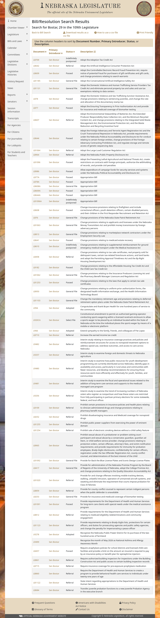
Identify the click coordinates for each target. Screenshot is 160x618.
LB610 (36, 246)
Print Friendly (145, 32)
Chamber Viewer (18, 27)
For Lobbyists (14, 145)
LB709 (36, 59)
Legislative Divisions (18, 63)
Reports (18, 94)
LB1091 (36, 504)
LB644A (36, 195)
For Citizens (13, 131)
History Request (16, 81)
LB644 (36, 138)
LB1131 (36, 88)
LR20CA (36, 320)
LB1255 (36, 424)
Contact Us (83, 609)
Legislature (18, 34)
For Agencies (14, 125)
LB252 (36, 416)
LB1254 (36, 430)
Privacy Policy (127, 602)
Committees (18, 54)
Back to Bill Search (41, 32)
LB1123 (36, 525)
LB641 (36, 240)
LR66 (35, 330)
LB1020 (36, 480)
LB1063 (36, 225)
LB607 (36, 120)
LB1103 (36, 300)
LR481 (36, 383)
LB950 (36, 291)
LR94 (35, 308)
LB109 (36, 407)
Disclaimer (126, 609)
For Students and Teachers (16, 154)
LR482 (36, 344)
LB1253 (36, 282)
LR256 (36, 395)
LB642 (36, 65)
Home (13, 20)
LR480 (36, 368)
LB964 (36, 154)
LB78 (35, 98)
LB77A (36, 177)
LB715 (36, 566)
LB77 (35, 107)
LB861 (36, 560)
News (10, 88)
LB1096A (37, 201)
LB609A (36, 190)
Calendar (12, 47)
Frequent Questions (43, 602)
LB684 (36, 590)
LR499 (36, 541)
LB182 (36, 267)
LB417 (36, 468)
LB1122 (36, 582)
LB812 (36, 514)
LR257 (36, 354)
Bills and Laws (18, 41)
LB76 (35, 217)
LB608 (36, 210)
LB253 (36, 496)
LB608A (36, 186)
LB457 (36, 551)
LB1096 (36, 162)
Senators (18, 101)
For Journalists (15, 138)
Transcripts (13, 118)
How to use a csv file (106, 32)
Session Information (14, 110)
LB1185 (36, 80)
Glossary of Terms (42, 609)
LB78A (36, 181)
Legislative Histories (13, 73)
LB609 (36, 73)
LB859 (36, 490)
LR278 (36, 534)
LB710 (36, 335)
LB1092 (36, 460)
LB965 (36, 445)
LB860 (36, 573)
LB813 (36, 234)
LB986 (36, 171)
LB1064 (36, 150)
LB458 (36, 256)
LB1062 (36, 275)
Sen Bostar (54, 59)
